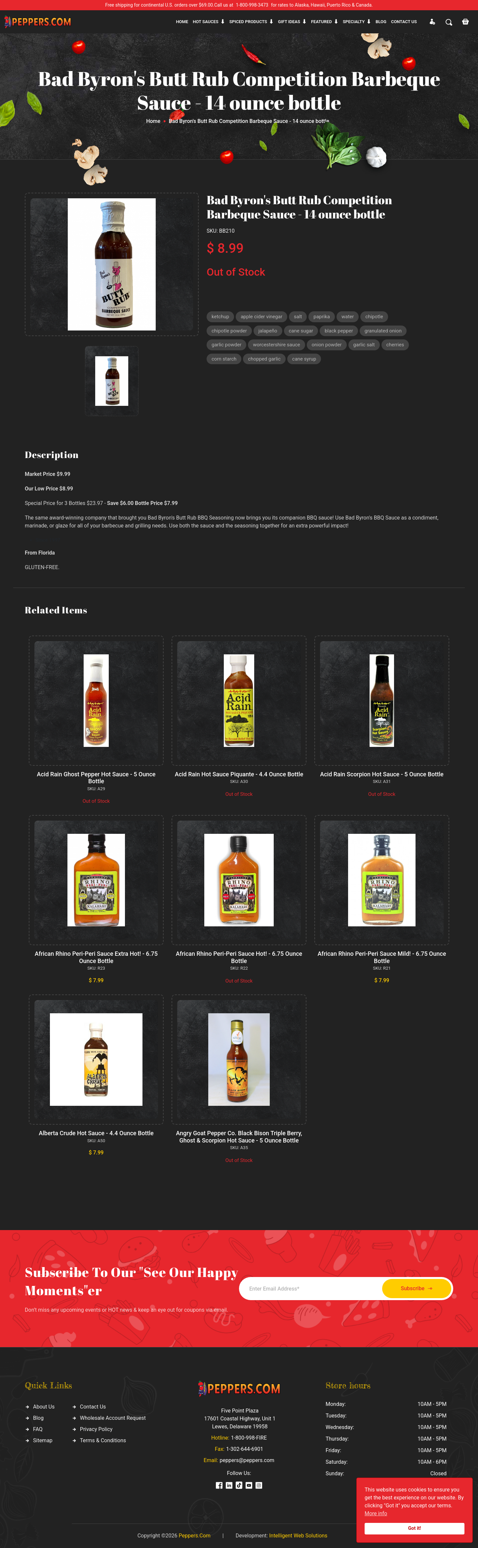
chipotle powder (229, 331)
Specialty (354, 21)
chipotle (374, 317)
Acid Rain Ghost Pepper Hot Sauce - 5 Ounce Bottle (96, 778)
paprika (321, 317)
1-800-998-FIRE (249, 1438)
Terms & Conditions (103, 1440)
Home (182, 21)
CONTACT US (404, 21)
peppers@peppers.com (247, 1460)
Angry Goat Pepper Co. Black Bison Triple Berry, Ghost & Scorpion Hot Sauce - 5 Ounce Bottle (239, 1137)
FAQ (38, 1429)
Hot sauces (206, 21)
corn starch (224, 359)
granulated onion (383, 331)
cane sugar (301, 331)
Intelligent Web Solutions (298, 1535)
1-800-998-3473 (252, 5)
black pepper (339, 331)
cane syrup (304, 359)
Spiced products (248, 21)
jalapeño (268, 331)
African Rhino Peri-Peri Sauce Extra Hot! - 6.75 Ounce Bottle (96, 957)
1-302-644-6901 (244, 1449)
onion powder (327, 345)
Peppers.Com (194, 1535)
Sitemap (43, 1440)
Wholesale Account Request (113, 1418)
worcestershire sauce (276, 345)
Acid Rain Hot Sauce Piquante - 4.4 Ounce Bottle (239, 774)
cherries (395, 345)
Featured (321, 21)
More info (376, 1513)
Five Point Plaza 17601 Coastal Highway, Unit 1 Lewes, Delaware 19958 (239, 1419)
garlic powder (226, 345)
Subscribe (416, 1288)
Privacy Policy (96, 1429)
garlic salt (364, 345)
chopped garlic (264, 359)
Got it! (414, 1528)
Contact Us (93, 1407)
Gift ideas (289, 21)
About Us (44, 1407)
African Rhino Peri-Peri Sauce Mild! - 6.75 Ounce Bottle (382, 957)
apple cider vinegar (261, 317)
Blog (381, 21)
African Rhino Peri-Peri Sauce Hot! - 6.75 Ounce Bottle (239, 957)
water (347, 317)
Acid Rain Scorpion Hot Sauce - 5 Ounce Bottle (382, 774)
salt (298, 317)
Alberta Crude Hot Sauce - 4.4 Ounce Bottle (96, 1133)
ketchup (220, 317)
